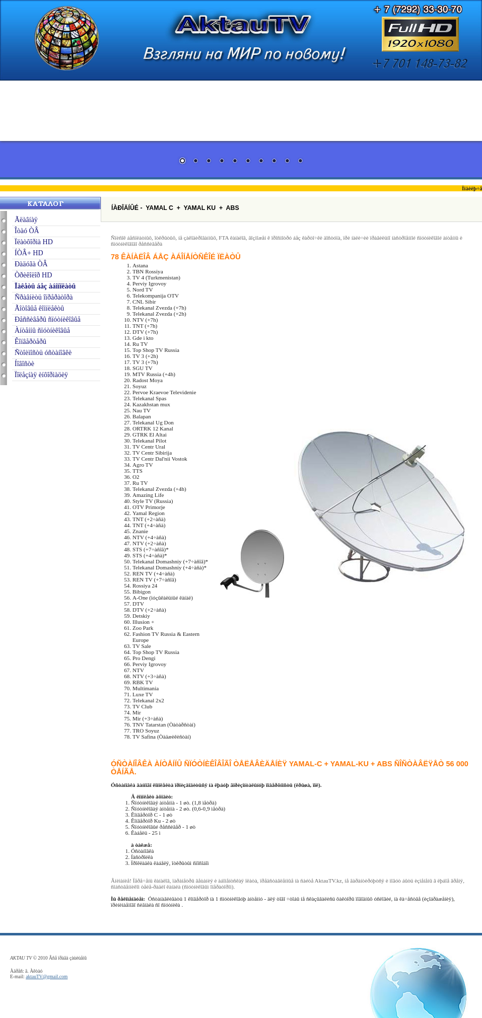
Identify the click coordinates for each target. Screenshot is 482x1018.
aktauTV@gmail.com (46, 976)
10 (300, 161)
